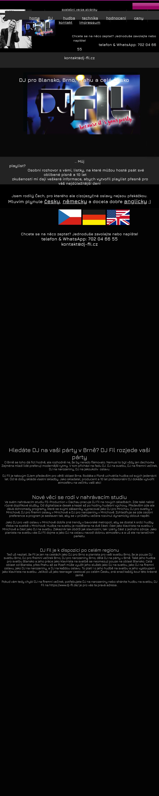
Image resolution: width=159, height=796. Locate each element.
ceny (138, 18)
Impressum (89, 22)
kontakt (65, 22)
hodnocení (116, 18)
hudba (69, 18)
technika (90, 18)
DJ (50, 18)
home (34, 18)
